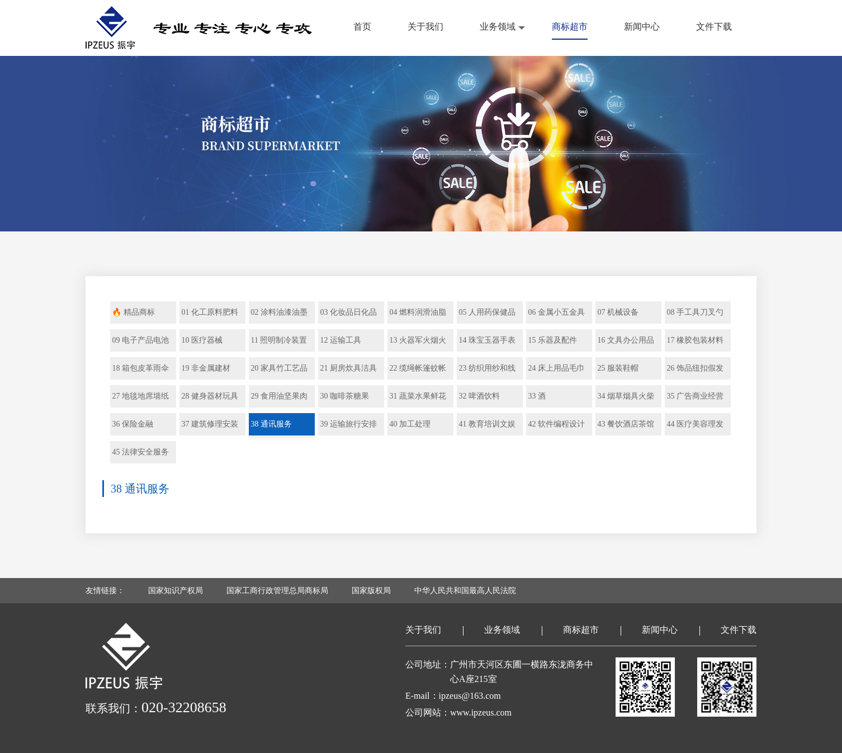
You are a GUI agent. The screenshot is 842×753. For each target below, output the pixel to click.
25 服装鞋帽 (617, 368)
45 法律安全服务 (140, 452)
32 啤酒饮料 (479, 396)
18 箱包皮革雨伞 (140, 368)
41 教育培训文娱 (486, 424)
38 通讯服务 (271, 424)
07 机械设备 (617, 312)
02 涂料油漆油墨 (279, 312)
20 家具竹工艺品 (279, 368)
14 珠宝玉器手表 (486, 340)
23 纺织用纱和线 (486, 368)
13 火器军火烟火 (417, 340)
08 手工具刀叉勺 (694, 312)
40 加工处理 (410, 424)
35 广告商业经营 (694, 396)
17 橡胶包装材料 (694, 340)
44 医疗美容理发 (694, 424)
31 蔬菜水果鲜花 (417, 396)
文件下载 (714, 26)
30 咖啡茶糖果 (344, 396)
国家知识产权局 (175, 590)
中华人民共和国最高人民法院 (465, 590)
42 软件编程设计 (556, 424)
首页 (362, 26)
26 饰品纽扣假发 (694, 368)
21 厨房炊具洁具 (348, 368)
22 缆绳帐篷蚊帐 (417, 368)
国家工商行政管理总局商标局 (277, 590)
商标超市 (570, 26)
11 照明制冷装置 (278, 340)
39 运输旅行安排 (348, 424)
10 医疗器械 (202, 340)
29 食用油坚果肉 (279, 396)
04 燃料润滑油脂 (417, 312)
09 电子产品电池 (140, 340)
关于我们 (425, 26)
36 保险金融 (132, 424)
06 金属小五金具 (556, 312)
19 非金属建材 (205, 368)
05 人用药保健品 (486, 312)
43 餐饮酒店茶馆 (625, 424)
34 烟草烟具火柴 (625, 396)
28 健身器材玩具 (209, 396)
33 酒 (537, 396)
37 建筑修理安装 (209, 424)
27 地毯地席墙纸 (140, 396)
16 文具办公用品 (625, 340)
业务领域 (497, 26)
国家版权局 (371, 590)
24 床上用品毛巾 (556, 368)
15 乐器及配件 (552, 340)
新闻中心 (642, 26)
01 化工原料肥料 (209, 312)
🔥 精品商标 (133, 312)
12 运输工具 (340, 340)
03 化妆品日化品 (348, 312)
